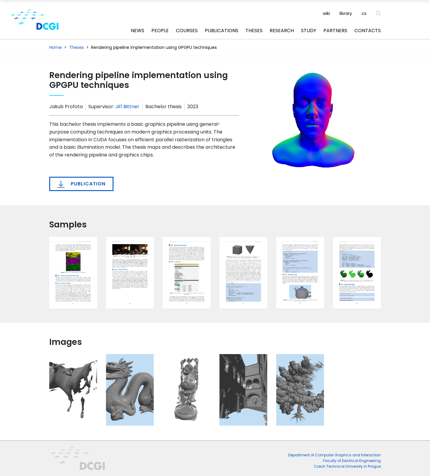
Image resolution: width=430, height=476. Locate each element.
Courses (187, 30)
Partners (335, 30)
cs (364, 13)
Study (308, 30)
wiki (326, 13)
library (346, 13)
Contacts (367, 30)
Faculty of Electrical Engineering (352, 460)
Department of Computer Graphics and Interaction (334, 455)
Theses (253, 30)
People (160, 30)
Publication (81, 184)
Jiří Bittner (127, 106)
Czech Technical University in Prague (347, 466)
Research (282, 30)
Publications (221, 30)
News (137, 30)
